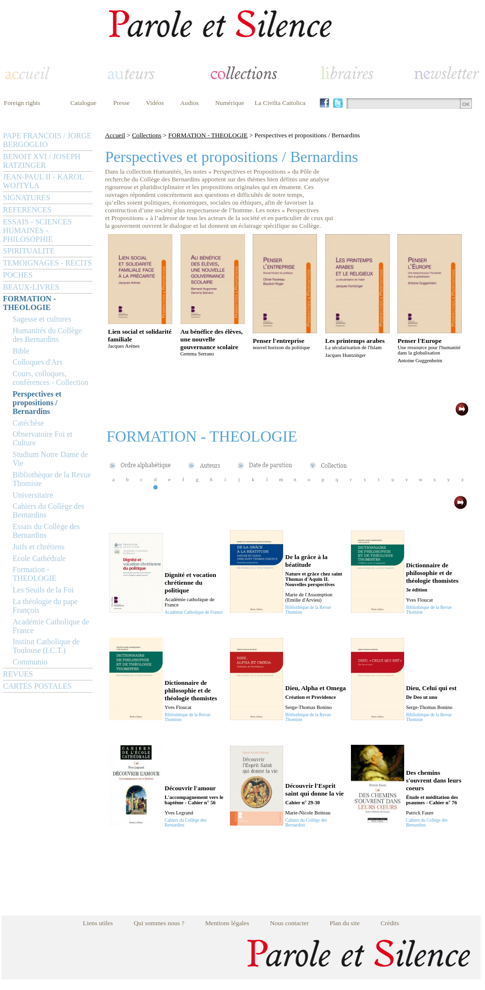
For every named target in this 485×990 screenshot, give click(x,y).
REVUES (18, 674)
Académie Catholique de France (51, 626)
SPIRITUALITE (29, 251)
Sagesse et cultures (42, 319)
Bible (21, 351)
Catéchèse (28, 423)
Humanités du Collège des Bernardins (47, 334)
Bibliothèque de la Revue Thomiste (52, 479)
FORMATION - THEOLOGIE (29, 303)
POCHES (17, 275)
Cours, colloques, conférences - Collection (50, 377)
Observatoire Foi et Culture (43, 438)
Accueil (115, 135)
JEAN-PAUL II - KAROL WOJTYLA (43, 181)
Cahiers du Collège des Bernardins (48, 510)
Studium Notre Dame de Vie (50, 458)
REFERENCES (27, 210)
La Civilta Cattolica (280, 102)
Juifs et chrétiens (39, 547)
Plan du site (345, 923)
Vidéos (155, 102)
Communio (30, 662)
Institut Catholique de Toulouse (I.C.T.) (46, 645)
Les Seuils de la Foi (43, 590)
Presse (121, 102)
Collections (147, 135)
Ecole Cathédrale (39, 558)
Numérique (229, 102)
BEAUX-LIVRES (31, 287)
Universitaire (33, 495)
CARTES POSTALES (37, 686)
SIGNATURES (26, 197)
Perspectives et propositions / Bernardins (37, 402)
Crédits (389, 923)
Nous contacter (289, 923)
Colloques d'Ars (37, 362)
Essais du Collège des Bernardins (46, 530)
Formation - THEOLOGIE (35, 573)
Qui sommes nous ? (159, 923)
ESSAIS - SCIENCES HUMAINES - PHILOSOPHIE (37, 230)
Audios (189, 102)
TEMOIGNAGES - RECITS (47, 263)
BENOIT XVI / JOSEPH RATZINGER (41, 160)
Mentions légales (227, 923)
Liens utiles (98, 923)
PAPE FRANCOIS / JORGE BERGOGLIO (47, 140)
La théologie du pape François (45, 605)
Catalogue (83, 102)
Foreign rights (22, 102)
